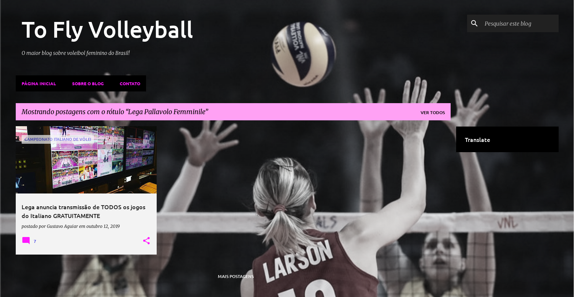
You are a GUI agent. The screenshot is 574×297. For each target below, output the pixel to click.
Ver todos (433, 112)
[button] (146, 241)
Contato (130, 83)
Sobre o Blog (88, 83)
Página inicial (39, 83)
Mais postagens (236, 276)
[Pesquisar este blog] (520, 23)
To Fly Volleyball (107, 29)
